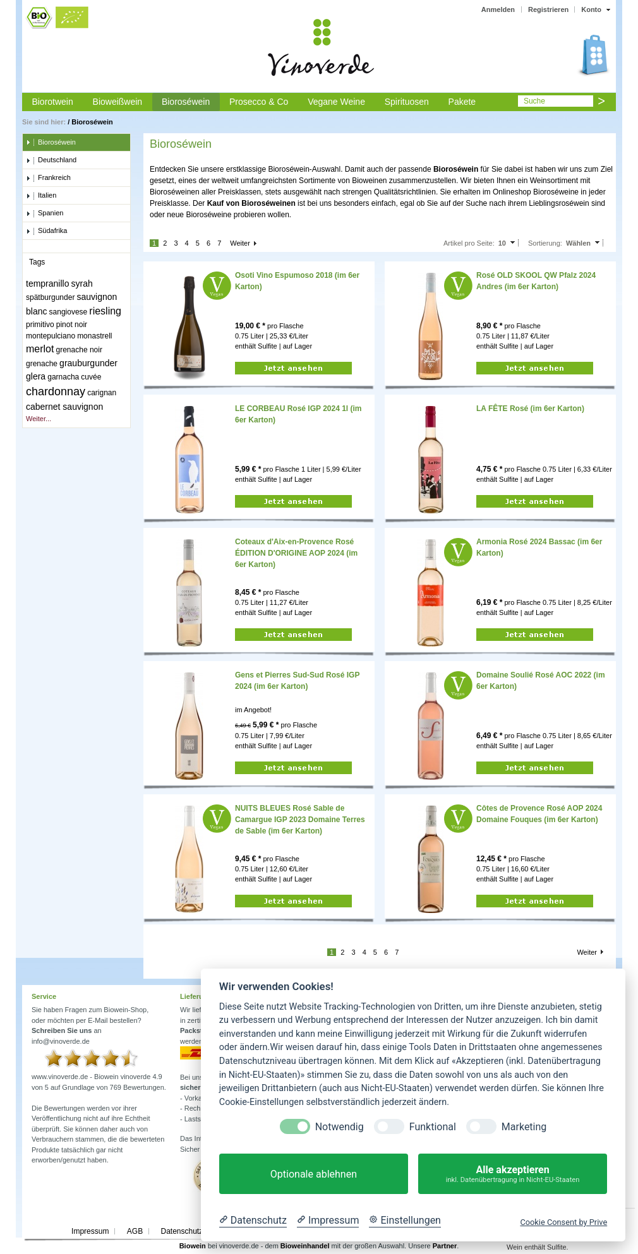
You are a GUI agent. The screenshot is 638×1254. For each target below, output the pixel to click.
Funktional (432, 1127)
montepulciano (50, 335)
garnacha (63, 377)
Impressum (90, 1231)
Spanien (44, 213)
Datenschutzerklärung (197, 1231)
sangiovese (68, 312)
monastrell (94, 335)
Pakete (462, 102)
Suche (534, 101)
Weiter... (38, 418)
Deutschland (51, 160)
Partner (445, 1246)
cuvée (91, 377)
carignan (101, 392)
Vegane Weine (336, 102)
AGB (135, 1231)
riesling (105, 311)
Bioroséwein (186, 102)
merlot (40, 348)
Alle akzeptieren (512, 1174)
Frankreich (48, 178)
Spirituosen (407, 102)
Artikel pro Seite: (469, 243)
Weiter (240, 243)
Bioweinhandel (305, 1246)
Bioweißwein (118, 102)
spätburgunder (50, 297)
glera (35, 376)
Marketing (524, 1127)
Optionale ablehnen (313, 1174)
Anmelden (498, 9)
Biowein (192, 1246)
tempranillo (47, 283)
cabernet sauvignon (64, 407)
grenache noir (79, 349)
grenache (41, 363)
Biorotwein (52, 102)
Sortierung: (545, 243)
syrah (82, 283)
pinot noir (71, 324)
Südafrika (46, 231)
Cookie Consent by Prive (563, 1222)
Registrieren (548, 9)
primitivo (40, 324)
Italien (41, 195)
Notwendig (339, 1127)
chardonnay (55, 391)
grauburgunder (88, 363)
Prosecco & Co (258, 102)
